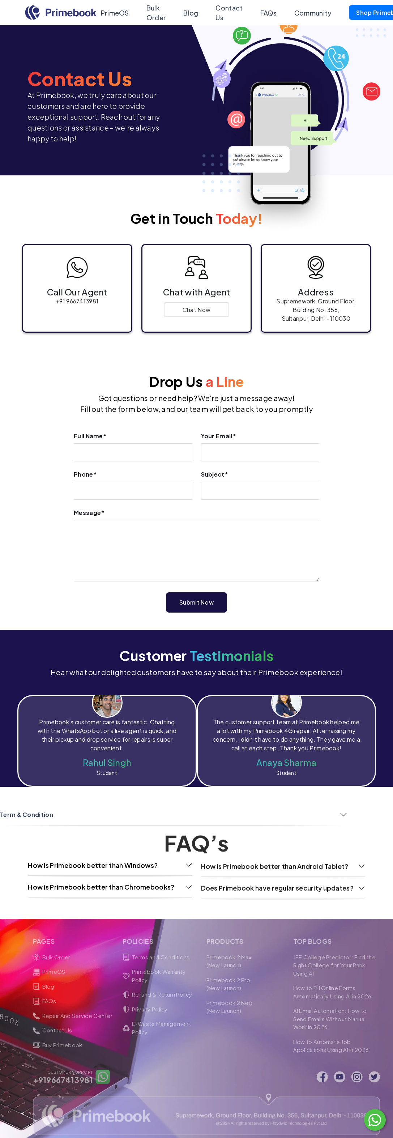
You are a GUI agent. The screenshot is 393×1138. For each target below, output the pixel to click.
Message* (89, 507)
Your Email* (218, 430)
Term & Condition (26, 809)
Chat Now (196, 310)
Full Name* (90, 430)
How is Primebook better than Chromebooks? (101, 881)
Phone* (85, 468)
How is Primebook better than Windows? (93, 859)
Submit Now (196, 596)
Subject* (214, 468)
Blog (188, 13)
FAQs (266, 13)
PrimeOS (113, 13)
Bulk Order (155, 13)
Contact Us (227, 13)
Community (311, 13)
